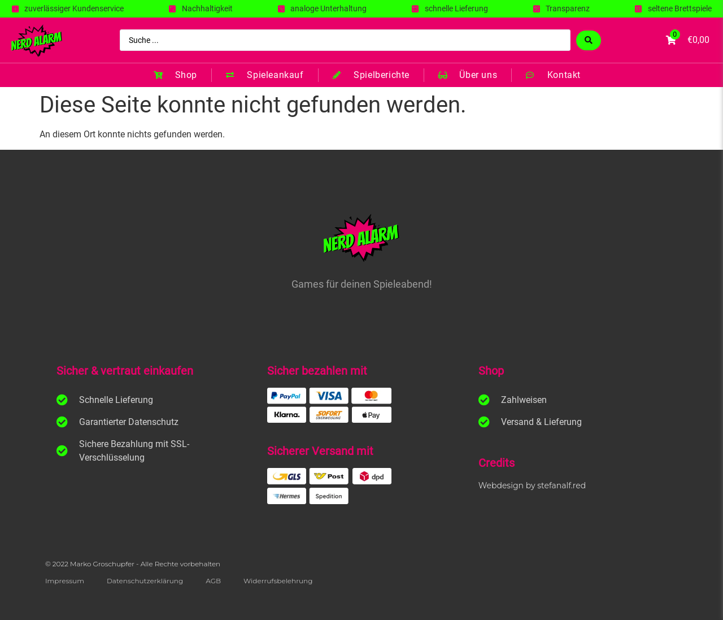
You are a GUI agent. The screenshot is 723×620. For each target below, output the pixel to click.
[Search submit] (588, 40)
